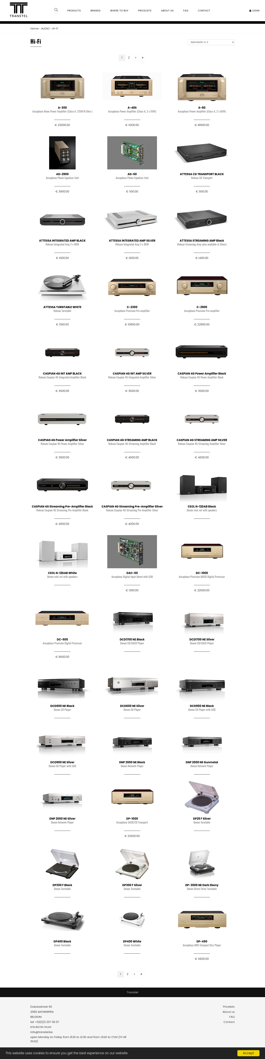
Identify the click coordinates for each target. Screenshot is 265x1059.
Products (74, 10)
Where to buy (119, 10)
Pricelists (229, 1007)
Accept (248, 1053)
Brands (96, 10)
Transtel (132, 992)
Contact (229, 1022)
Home (34, 28)
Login (254, 10)
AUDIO (45, 28)
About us (228, 1012)
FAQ (232, 1017)
